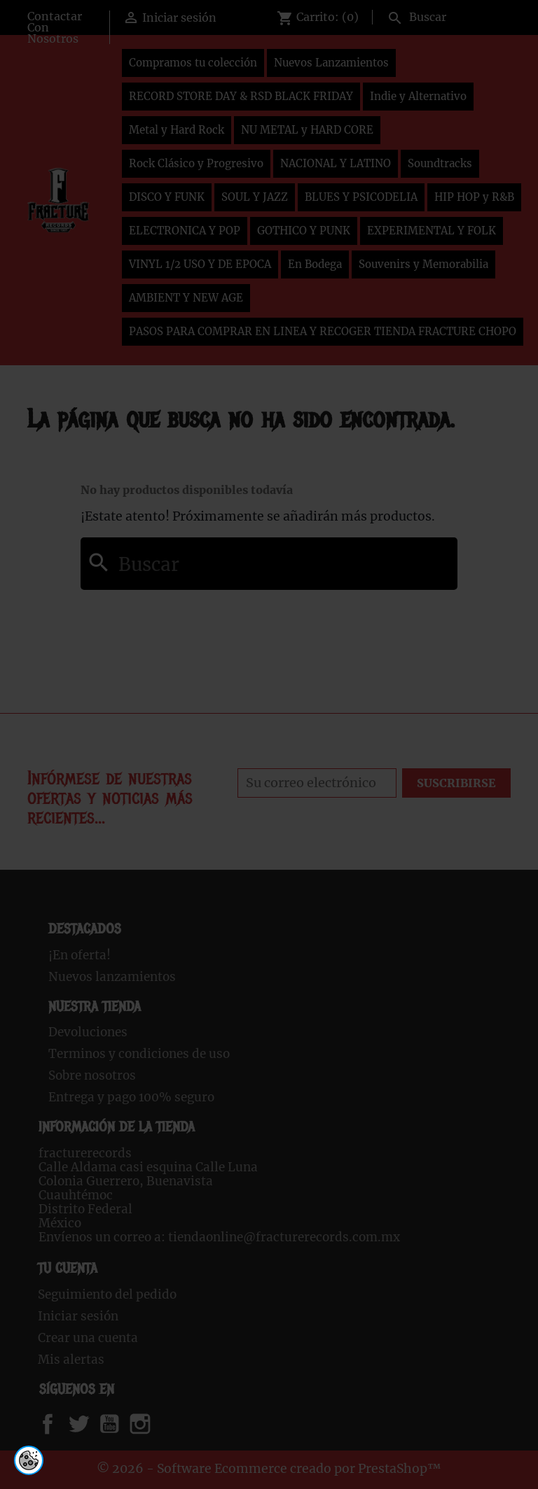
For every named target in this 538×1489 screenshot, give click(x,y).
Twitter (86, 1424)
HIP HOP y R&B (474, 197)
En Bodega (315, 264)
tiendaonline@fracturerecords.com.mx (284, 1237)
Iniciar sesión (78, 1316)
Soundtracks (440, 163)
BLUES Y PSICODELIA (361, 197)
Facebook (61, 1424)
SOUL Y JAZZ (254, 197)
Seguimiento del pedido (107, 1294)
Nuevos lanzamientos (112, 977)
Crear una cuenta (88, 1338)
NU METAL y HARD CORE (307, 129)
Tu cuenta (67, 1268)
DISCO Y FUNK (167, 197)
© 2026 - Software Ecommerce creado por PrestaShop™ (269, 1468)
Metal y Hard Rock (176, 129)
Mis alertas (71, 1360)
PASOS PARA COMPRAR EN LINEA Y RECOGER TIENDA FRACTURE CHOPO (322, 331)
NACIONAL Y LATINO (335, 163)
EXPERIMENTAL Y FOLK (431, 230)
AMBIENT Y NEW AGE (186, 297)
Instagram (157, 1424)
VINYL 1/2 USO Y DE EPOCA (200, 264)
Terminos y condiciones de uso (139, 1054)
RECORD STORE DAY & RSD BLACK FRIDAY (241, 96)
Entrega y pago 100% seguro (131, 1097)
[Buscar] (446, 15)
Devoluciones (87, 1032)
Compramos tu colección (193, 62)
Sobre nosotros (92, 1075)
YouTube (121, 1424)
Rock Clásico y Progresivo (196, 163)
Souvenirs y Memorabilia (423, 264)
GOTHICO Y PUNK (303, 230)
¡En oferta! (79, 955)
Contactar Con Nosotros (54, 27)
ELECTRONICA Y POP (184, 230)
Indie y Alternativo (418, 96)
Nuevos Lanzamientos (331, 62)
